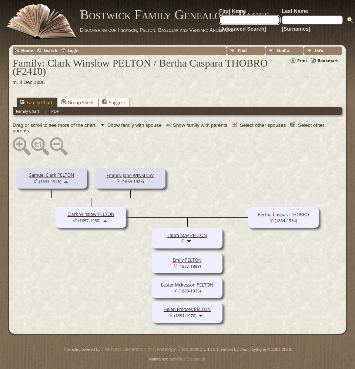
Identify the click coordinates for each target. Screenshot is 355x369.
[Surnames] (296, 29)
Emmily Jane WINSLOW (130, 175)
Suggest (113, 102)
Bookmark (328, 60)
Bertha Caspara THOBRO (283, 214)
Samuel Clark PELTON (51, 175)
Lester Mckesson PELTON (187, 285)
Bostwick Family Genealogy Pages (174, 14)
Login (73, 50)
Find (242, 50)
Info (319, 50)
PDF (55, 111)
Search (50, 50)
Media (283, 50)
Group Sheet (77, 102)
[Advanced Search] (242, 29)
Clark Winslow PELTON (90, 214)
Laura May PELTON (187, 235)
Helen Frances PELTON (187, 309)
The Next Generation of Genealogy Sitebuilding (151, 349)
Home (27, 50)
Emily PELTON (187, 260)
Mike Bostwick (190, 359)
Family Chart (36, 102)
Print (302, 60)
